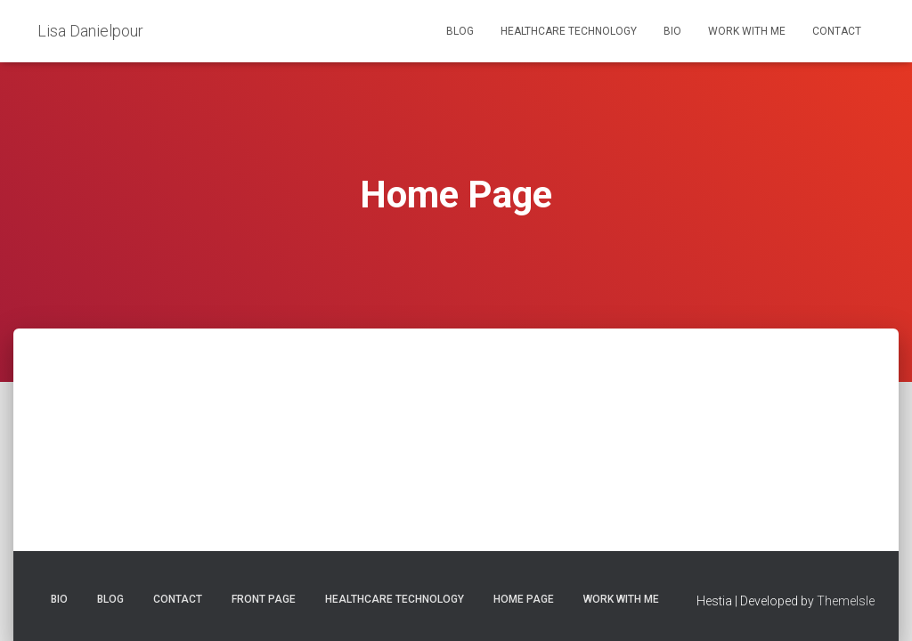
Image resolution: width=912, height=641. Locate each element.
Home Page (523, 599)
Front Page (264, 599)
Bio (672, 31)
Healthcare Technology (569, 31)
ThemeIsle (846, 601)
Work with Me (747, 31)
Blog (460, 31)
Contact (836, 31)
